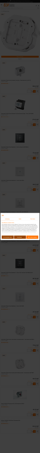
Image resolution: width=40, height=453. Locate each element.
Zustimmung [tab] (7, 218)
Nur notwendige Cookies (8, 237)
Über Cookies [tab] (32, 218)
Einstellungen (20, 237)
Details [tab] (20, 218)
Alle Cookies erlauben (32, 237)
